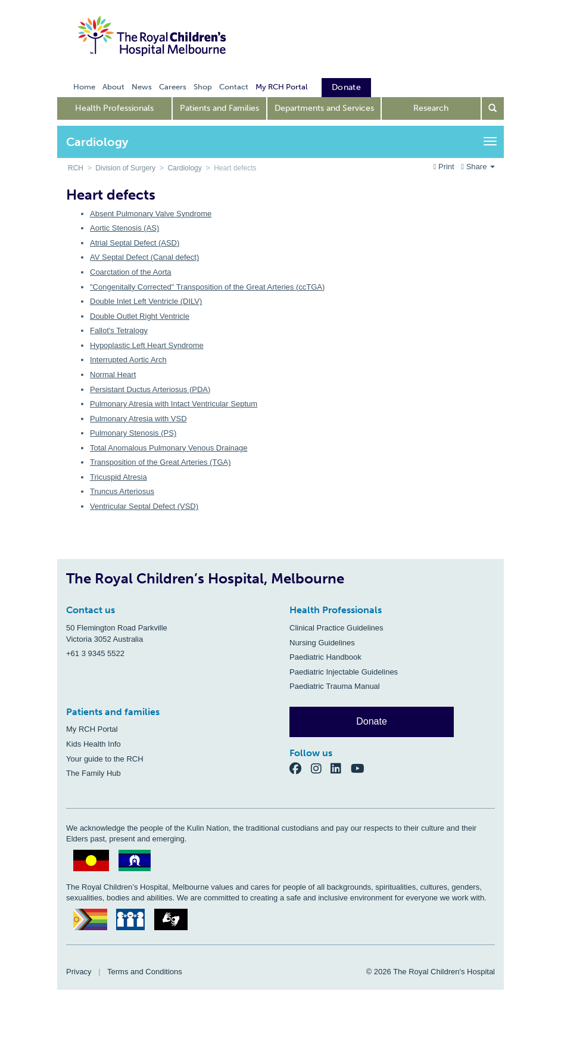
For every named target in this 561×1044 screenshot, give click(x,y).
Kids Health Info (93, 744)
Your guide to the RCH (105, 758)
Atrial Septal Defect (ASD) (134, 242)
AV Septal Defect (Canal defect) (144, 257)
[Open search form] (493, 108)
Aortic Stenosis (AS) (124, 227)
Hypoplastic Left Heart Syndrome (147, 345)
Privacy (79, 971)
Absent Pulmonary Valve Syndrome (150, 213)
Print (445, 166)
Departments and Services (324, 108)
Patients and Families (219, 108)
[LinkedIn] (341, 768)
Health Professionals (114, 108)
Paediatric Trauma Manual (334, 686)
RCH (75, 168)
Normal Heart (113, 374)
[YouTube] (361, 768)
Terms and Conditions (144, 971)
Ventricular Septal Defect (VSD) (144, 506)
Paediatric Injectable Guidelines (343, 671)
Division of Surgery (125, 168)
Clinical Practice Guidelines (336, 627)
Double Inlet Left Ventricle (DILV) (146, 301)
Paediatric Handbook (325, 656)
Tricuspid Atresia (118, 477)
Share (478, 166)
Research (430, 108)
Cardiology (184, 168)
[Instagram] (321, 768)
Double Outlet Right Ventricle (139, 316)
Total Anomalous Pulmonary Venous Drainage (169, 447)
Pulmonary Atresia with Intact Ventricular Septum (173, 403)
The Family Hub (93, 773)
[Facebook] (300, 768)
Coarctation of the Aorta (131, 272)
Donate (371, 721)
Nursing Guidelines (322, 642)
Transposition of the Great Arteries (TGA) (160, 462)
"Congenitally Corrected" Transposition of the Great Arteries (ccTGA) (207, 286)
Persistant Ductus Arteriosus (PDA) (150, 389)
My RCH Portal (92, 729)
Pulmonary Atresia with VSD (138, 418)
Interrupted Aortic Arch (128, 359)
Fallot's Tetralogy (119, 330)
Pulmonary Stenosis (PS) (133, 432)
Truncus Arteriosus (122, 491)
